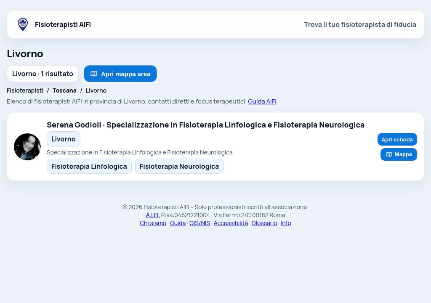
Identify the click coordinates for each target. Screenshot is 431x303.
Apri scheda (397, 139)
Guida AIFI (262, 101)
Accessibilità (231, 223)
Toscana (65, 90)
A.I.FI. (153, 215)
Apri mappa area (120, 73)
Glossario (264, 223)
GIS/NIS (199, 223)
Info (286, 223)
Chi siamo (153, 223)
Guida (178, 223)
